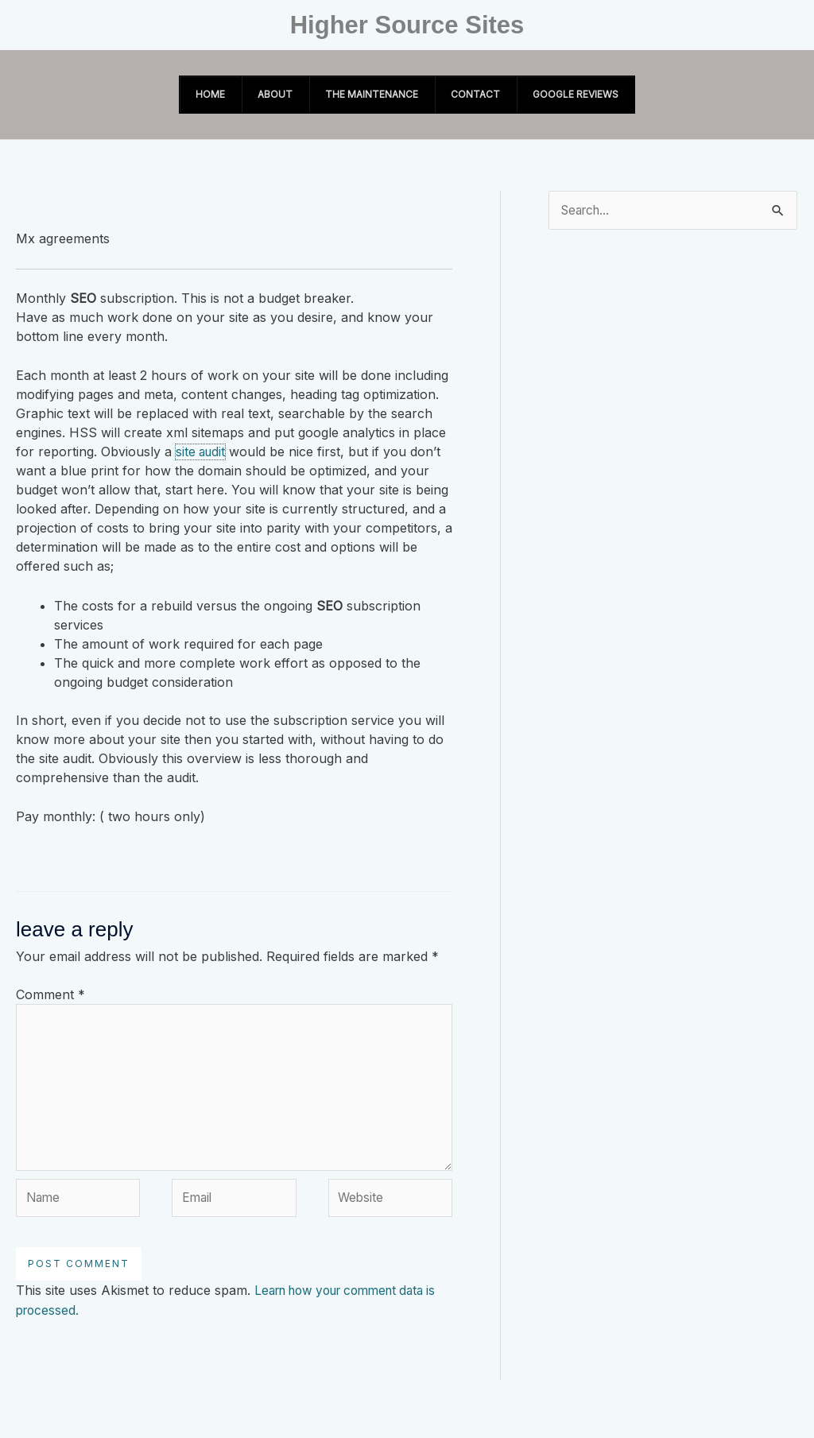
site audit (202, 451)
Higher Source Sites (407, 25)
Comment (50, 994)
